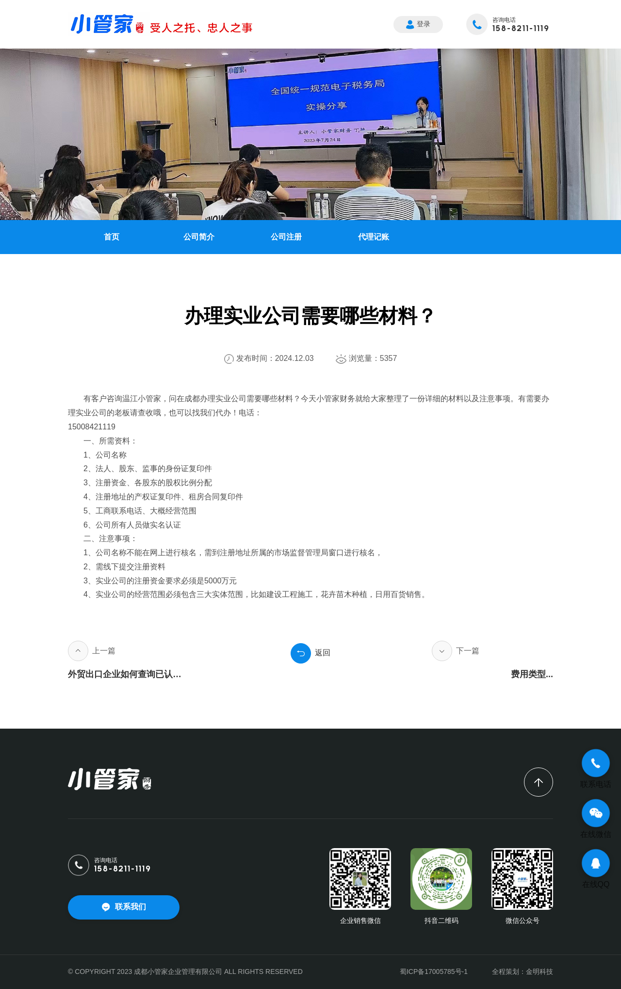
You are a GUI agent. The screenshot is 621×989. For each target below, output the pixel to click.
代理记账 (373, 237)
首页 (111, 237)
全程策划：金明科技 (522, 971)
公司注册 (286, 237)
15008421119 (91, 427)
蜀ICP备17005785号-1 (434, 971)
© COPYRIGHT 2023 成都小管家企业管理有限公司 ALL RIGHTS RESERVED (185, 971)
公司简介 (198, 237)
